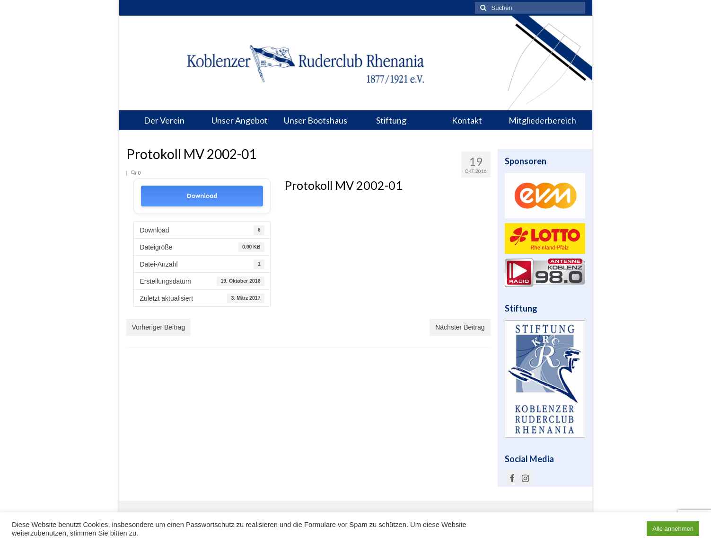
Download (202, 196)
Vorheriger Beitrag (158, 327)
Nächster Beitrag (459, 327)
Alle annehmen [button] (672, 528)
